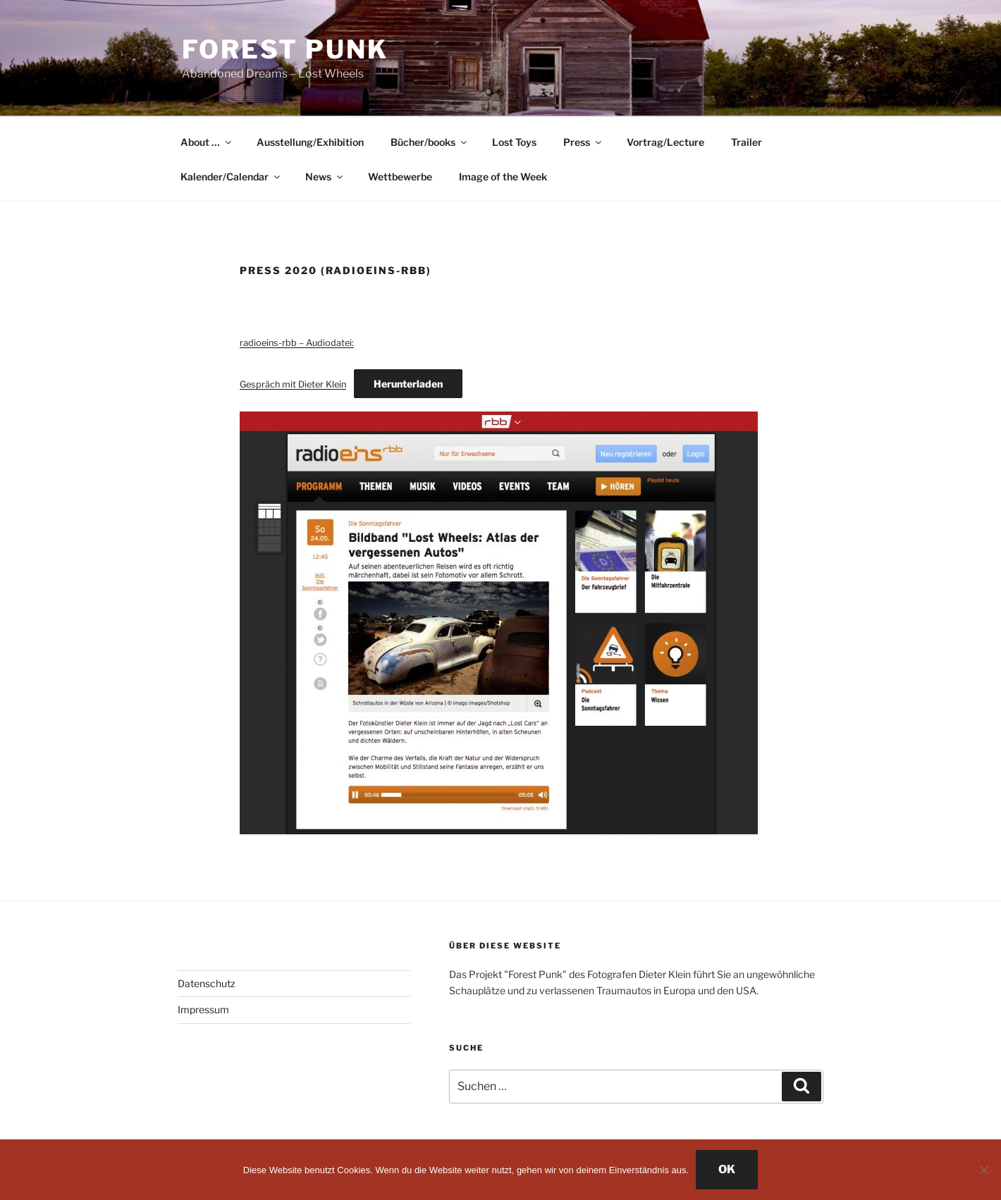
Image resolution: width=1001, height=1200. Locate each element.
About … (206, 142)
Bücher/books (430, 142)
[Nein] (983, 1170)
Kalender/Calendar (231, 177)
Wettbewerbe (400, 177)
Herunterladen (408, 384)
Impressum (203, 1009)
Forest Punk (285, 49)
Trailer (746, 142)
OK (726, 1169)
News (325, 177)
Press (583, 142)
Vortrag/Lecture (665, 142)
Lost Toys (514, 142)
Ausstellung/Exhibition (310, 142)
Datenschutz (206, 983)
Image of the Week (503, 177)
